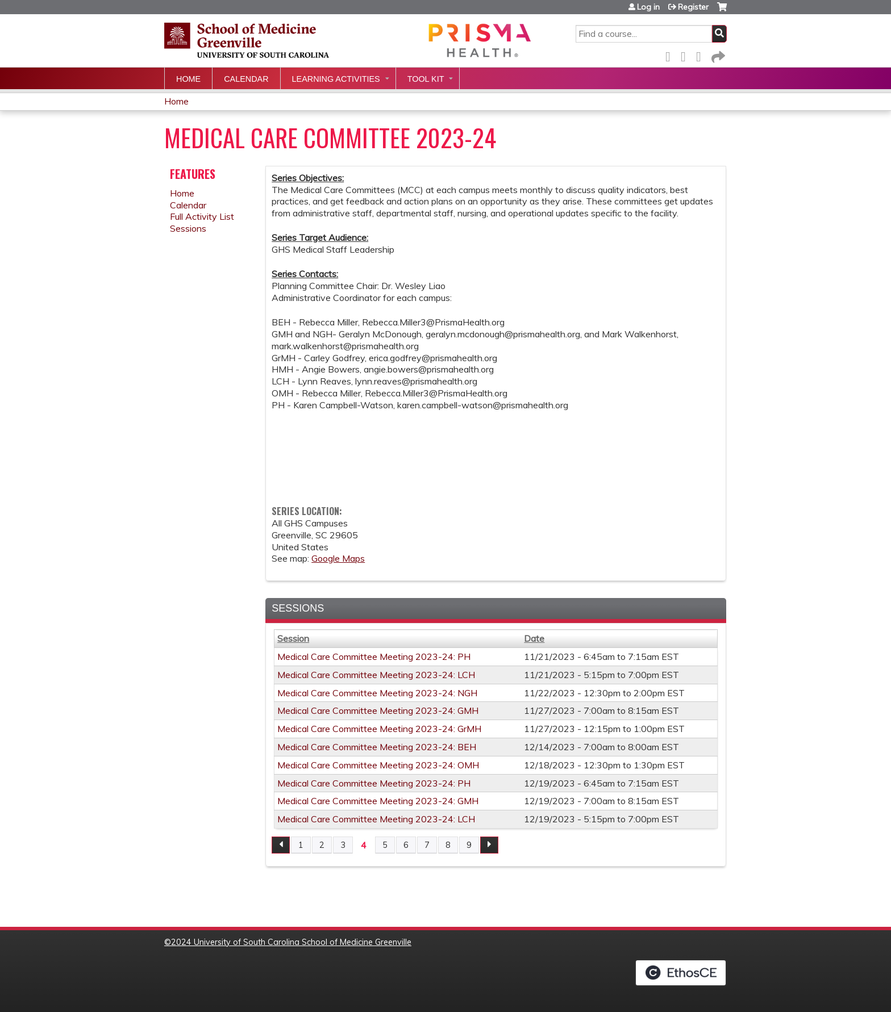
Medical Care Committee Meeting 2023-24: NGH (377, 693)
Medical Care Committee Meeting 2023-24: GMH (377, 710)
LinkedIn (701, 54)
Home (188, 78)
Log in (648, 7)
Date (534, 638)
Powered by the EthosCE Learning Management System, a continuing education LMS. (681, 972)
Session (293, 638)
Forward (717, 54)
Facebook (671, 54)
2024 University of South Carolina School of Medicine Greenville (291, 942)
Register (693, 7)
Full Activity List (202, 216)
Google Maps (338, 558)
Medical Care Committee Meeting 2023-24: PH (374, 656)
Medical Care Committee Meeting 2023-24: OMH (378, 765)
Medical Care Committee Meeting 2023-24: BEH (376, 746)
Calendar (246, 78)
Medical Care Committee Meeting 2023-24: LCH (376, 674)
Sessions (188, 228)
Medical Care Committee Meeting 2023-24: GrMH (379, 728)
